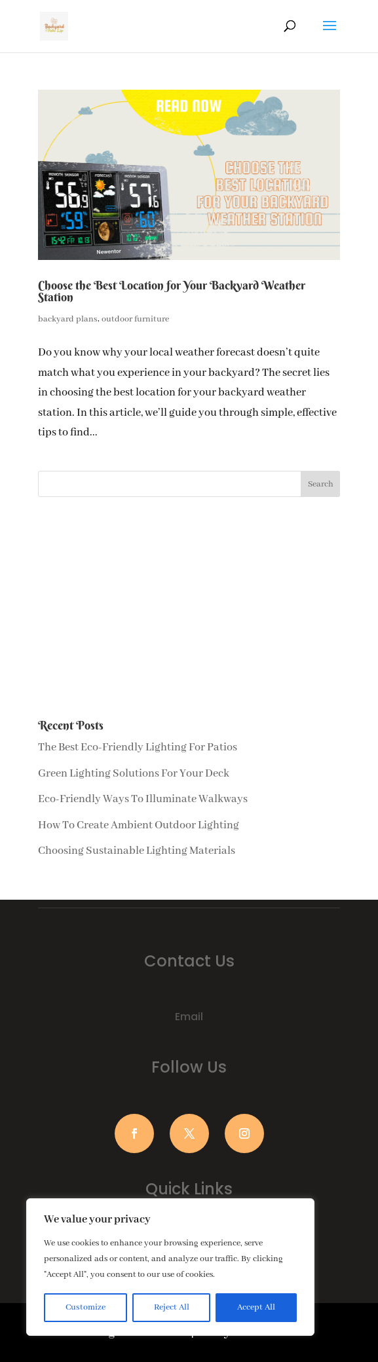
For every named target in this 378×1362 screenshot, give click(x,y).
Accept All (256, 1307)
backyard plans (68, 319)
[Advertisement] (189, 608)
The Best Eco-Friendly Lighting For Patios (137, 747)
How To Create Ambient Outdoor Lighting (138, 825)
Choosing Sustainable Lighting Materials (136, 851)
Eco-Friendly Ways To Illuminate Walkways (143, 799)
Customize (85, 1307)
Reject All (171, 1307)
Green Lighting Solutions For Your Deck (133, 774)
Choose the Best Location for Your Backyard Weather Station (171, 291)
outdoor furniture (135, 319)
